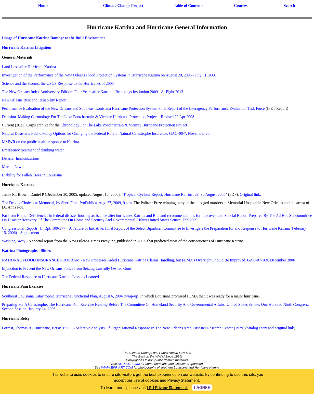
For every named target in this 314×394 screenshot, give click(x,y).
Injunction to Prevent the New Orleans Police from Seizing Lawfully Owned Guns (66, 268)
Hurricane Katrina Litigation (26, 47)
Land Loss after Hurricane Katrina (29, 67)
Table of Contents (188, 5)
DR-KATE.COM (129, 364)
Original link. (250, 194)
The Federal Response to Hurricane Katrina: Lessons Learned (50, 277)
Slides (46, 250)
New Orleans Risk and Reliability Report (34, 100)
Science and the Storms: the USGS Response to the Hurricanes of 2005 (58, 83)
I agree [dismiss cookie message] (202, 387)
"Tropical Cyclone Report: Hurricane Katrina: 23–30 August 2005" (174, 194)
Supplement (29, 233)
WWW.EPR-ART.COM (117, 367)
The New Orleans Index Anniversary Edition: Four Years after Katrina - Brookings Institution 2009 (80, 92)
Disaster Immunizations (20, 158)
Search (289, 5)
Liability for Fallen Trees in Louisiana (32, 175)
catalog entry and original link (270, 328)
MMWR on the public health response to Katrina (40, 142)
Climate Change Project (123, 5)
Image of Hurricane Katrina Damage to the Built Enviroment (53, 38)
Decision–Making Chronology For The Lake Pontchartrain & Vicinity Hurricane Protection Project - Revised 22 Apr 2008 (98, 117)
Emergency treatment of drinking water (33, 150)
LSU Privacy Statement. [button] (167, 387)
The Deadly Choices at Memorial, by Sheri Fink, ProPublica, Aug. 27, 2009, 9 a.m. (67, 203)
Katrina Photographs (20, 250)
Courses (241, 5)
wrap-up (131, 296)
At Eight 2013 (172, 92)
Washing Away (13, 241)
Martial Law (12, 167)
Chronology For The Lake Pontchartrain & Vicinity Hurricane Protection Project (124, 125)
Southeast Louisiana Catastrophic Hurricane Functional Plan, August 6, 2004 (62, 296)
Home (43, 5)
